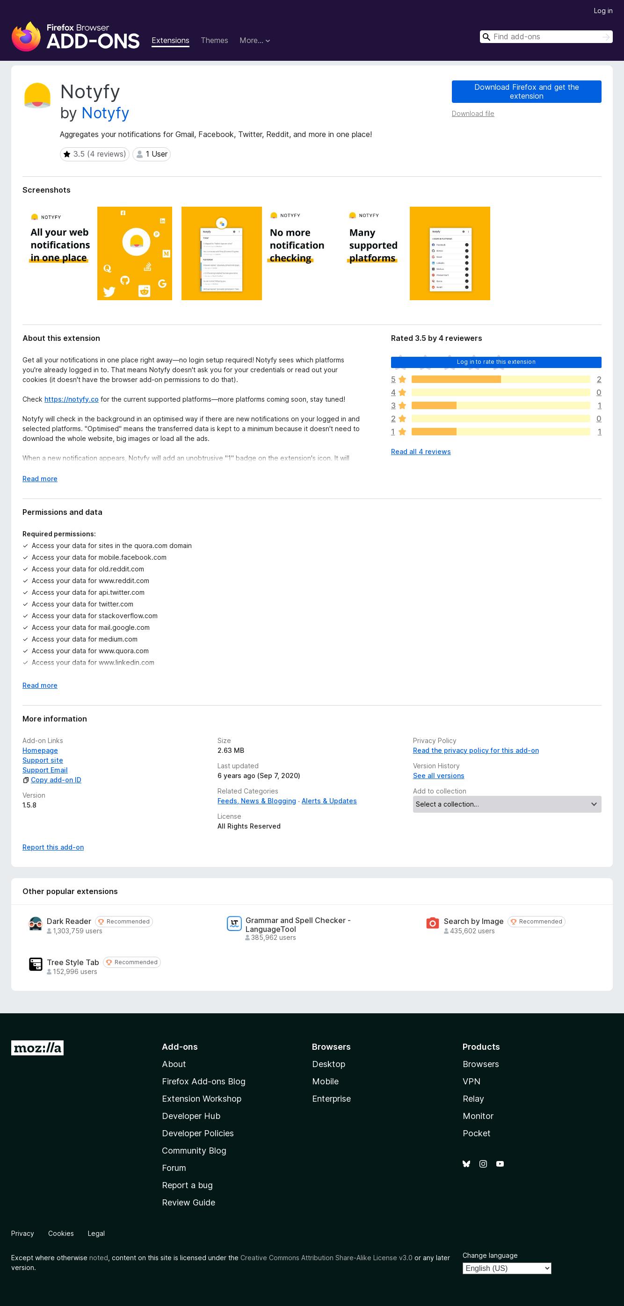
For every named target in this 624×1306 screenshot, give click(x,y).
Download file (473, 113)
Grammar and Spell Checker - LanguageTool (298, 925)
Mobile (325, 1081)
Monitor (478, 1116)
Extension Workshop (201, 1099)
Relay (473, 1099)
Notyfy (105, 113)
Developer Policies (198, 1133)
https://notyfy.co (71, 399)
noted (98, 1258)
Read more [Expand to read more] (40, 479)
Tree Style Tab (73, 962)
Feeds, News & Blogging (257, 801)
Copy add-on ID (51, 780)
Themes (214, 40)
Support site (42, 760)
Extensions (170, 40)
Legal (96, 1233)
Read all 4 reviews (421, 451)
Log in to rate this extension (496, 361)
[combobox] (546, 36)
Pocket (477, 1133)
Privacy (22, 1233)
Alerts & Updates (329, 801)
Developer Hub (191, 1116)
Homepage (40, 750)
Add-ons (180, 1047)
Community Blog (194, 1150)
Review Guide (188, 1202)
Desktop (328, 1064)
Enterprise (331, 1099)
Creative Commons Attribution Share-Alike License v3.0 (326, 1258)
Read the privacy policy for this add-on (476, 750)
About (174, 1064)
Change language (490, 1255)
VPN (471, 1081)
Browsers (481, 1064)
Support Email (45, 770)
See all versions (438, 775)
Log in (603, 10)
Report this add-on (53, 847)
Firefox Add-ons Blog (204, 1081)
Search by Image (474, 921)
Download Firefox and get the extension (526, 91)
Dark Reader (69, 921)
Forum (174, 1168)
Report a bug (187, 1185)
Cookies (61, 1233)
